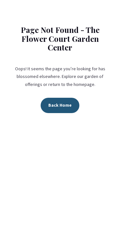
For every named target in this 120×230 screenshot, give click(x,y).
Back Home (60, 105)
